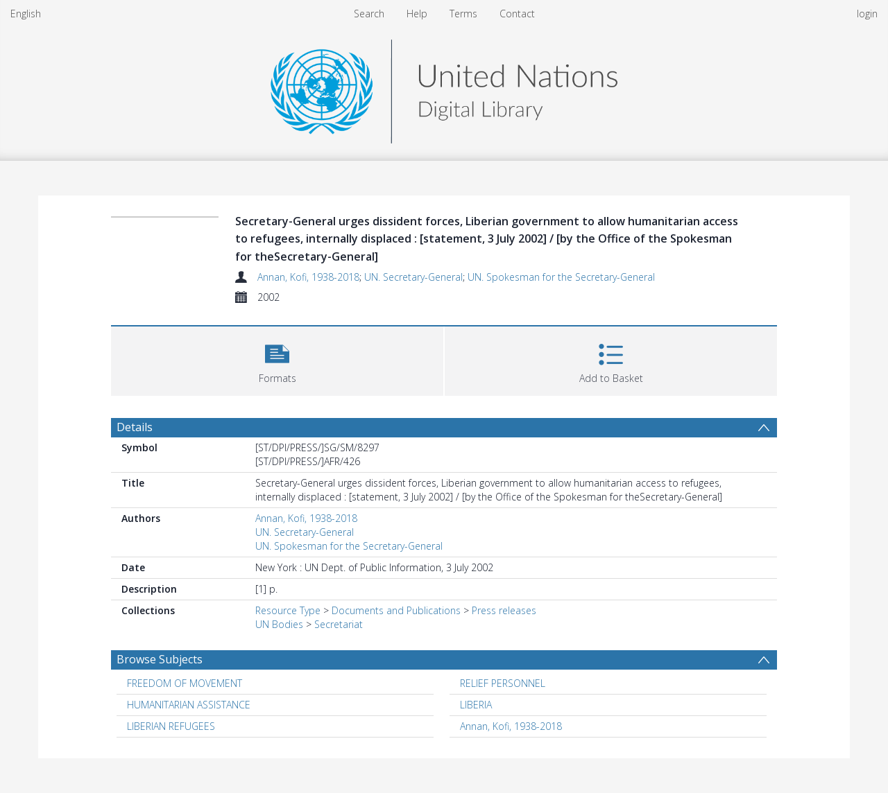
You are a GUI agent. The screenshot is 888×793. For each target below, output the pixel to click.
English (25, 13)
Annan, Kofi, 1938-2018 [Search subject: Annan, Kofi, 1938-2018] (511, 726)
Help (417, 13)
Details (135, 427)
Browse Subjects (160, 659)
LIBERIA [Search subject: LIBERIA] (476, 704)
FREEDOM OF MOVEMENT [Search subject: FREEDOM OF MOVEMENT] (184, 683)
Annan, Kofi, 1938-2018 (308, 277)
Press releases (504, 610)
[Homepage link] (444, 87)
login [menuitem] (867, 13)
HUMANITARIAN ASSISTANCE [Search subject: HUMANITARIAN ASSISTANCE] (188, 704)
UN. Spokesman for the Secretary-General (561, 277)
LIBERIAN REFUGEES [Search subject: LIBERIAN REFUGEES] (171, 726)
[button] (277, 359)
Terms (463, 13)
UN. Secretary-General (413, 277)
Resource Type (288, 610)
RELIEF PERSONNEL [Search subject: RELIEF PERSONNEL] (502, 683)
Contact (517, 13)
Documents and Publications (396, 610)
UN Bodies (279, 624)
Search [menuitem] (369, 13)
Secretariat (338, 624)
